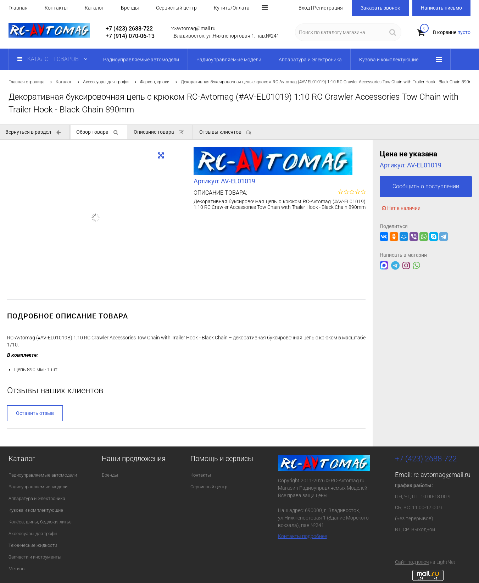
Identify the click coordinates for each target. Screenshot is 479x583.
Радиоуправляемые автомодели (43, 475)
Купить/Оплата (232, 8)
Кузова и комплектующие (36, 510)
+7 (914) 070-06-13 (130, 36)
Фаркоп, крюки (154, 81)
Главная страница (26, 81)
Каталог (94, 8)
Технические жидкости (33, 545)
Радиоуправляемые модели (38, 486)
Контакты (56, 8)
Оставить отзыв (35, 413)
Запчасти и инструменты (35, 557)
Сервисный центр (176, 8)
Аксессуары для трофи (106, 81)
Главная (18, 8)
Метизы (17, 568)
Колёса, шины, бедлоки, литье (40, 521)
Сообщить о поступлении (425, 186)
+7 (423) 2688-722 (129, 28)
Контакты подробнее (302, 536)
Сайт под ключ (412, 562)
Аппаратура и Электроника (37, 498)
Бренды (130, 8)
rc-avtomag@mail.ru (441, 474)
